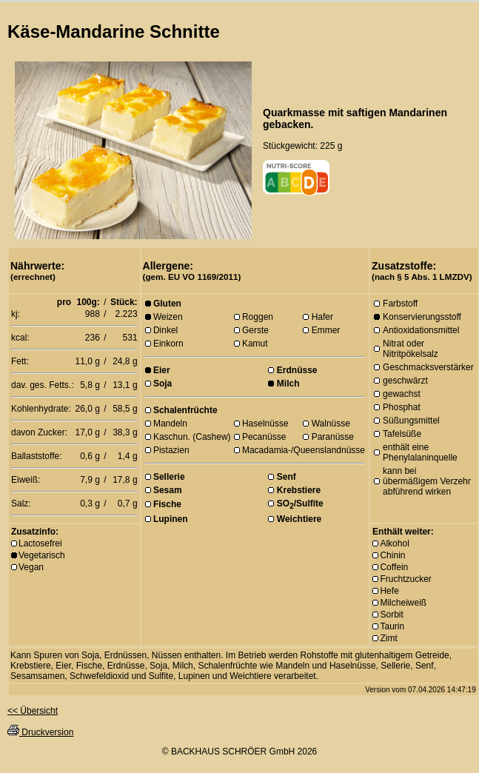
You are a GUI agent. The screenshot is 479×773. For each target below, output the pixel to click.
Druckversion (40, 732)
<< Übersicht (32, 711)
